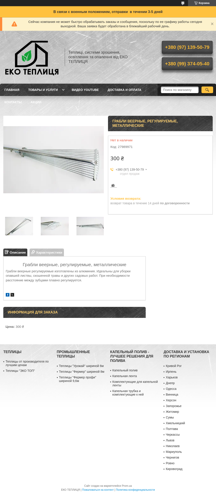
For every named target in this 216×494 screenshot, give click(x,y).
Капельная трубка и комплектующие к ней (128, 392)
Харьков (172, 377)
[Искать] (207, 90)
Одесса (171, 389)
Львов (170, 440)
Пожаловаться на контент (98, 489)
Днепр (170, 383)
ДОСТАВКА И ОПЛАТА (124, 90)
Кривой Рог (174, 366)
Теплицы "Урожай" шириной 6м (81, 366)
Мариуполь (174, 451)
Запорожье (173, 406)
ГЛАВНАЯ (11, 90)
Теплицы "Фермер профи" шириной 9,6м (77, 379)
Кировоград (174, 469)
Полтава (172, 429)
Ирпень (171, 371)
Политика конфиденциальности (135, 489)
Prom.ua (127, 485)
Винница (172, 394)
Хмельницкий (175, 423)
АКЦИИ (35, 102)
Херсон (171, 400)
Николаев (173, 446)
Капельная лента (124, 376)
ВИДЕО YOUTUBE (85, 90)
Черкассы (173, 434)
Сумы (170, 417)
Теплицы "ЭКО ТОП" (20, 370)
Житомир (172, 411)
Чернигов (172, 457)
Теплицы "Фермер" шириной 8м (81, 371)
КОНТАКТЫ (13, 102)
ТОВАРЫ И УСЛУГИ (43, 90)
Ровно (170, 463)
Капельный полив (125, 370)
